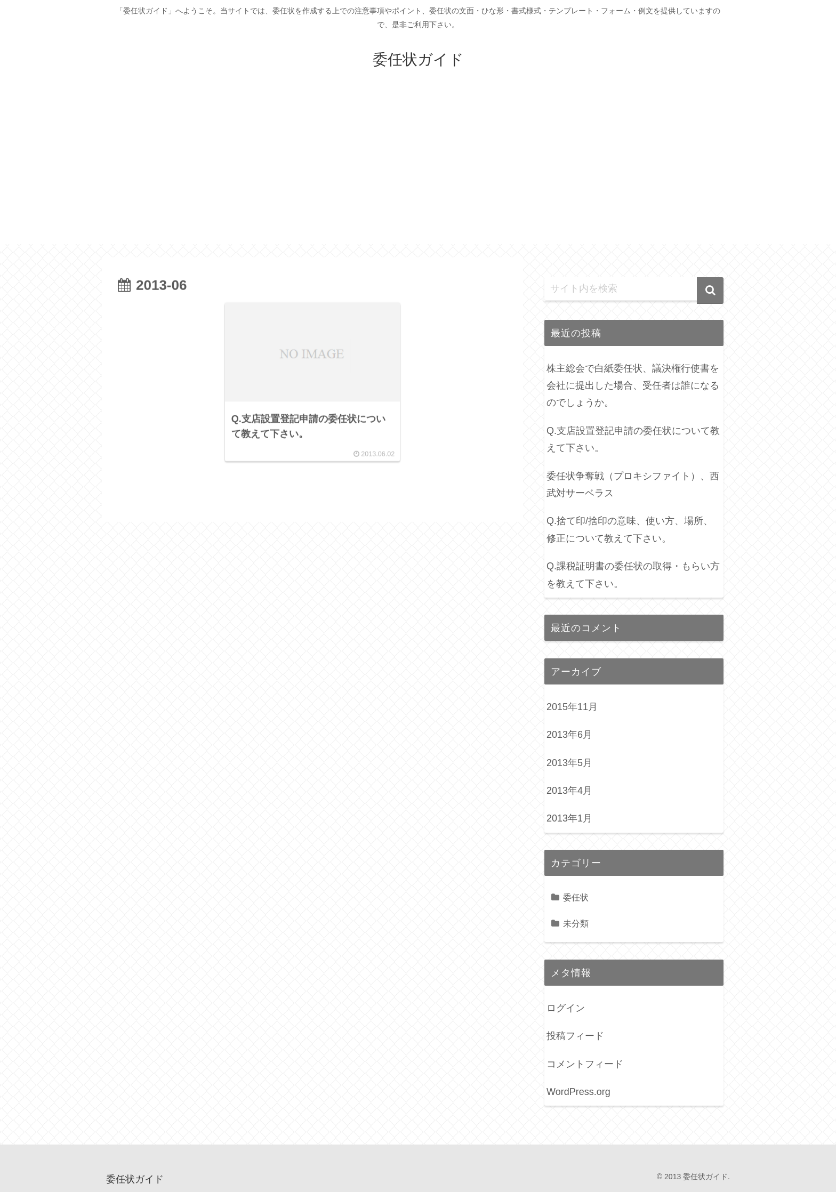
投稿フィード (575, 1035)
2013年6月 (569, 734)
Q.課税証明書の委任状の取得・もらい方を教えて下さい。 (633, 575)
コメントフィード (584, 1064)
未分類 (576, 923)
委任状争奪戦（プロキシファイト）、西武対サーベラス (632, 484)
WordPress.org (578, 1091)
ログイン (565, 1008)
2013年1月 (569, 818)
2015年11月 (572, 707)
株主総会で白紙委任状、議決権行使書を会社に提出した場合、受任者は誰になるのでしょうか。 (632, 385)
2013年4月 (569, 790)
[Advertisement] (418, 169)
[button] (710, 290)
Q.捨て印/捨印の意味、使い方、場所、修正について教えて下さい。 (629, 529)
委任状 (576, 897)
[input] (634, 289)
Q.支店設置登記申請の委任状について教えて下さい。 (633, 439)
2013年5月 (569, 763)
